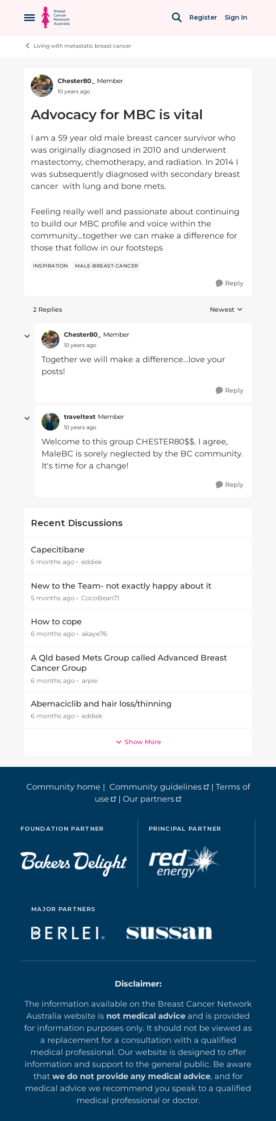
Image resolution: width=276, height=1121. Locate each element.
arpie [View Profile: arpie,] (89, 680)
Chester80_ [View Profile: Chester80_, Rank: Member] (76, 81)
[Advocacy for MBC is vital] (80, 345)
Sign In (236, 17)
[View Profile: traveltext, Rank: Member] (50, 422)
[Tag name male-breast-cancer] (107, 266)
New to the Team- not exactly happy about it (121, 586)
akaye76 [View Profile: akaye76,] (94, 634)
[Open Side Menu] (29, 17)
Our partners (148, 799)
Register (203, 17)
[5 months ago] (53, 562)
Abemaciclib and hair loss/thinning (101, 704)
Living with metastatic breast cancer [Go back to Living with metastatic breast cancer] (77, 45)
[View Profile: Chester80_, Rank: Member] (42, 86)
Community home (63, 787)
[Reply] (229, 283)
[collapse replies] (27, 336)
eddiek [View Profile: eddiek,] (91, 562)
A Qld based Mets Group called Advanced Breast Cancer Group (129, 663)
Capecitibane (57, 550)
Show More (138, 742)
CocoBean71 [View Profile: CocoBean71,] (100, 598)
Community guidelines (155, 787)
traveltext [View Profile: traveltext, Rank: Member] (80, 417)
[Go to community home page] (56, 17)
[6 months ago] (53, 634)
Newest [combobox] (226, 309)
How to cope (56, 622)
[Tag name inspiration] (51, 266)
